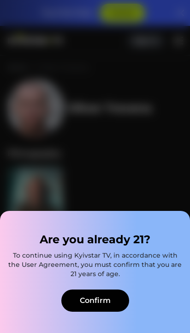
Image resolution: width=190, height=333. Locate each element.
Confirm (95, 300)
